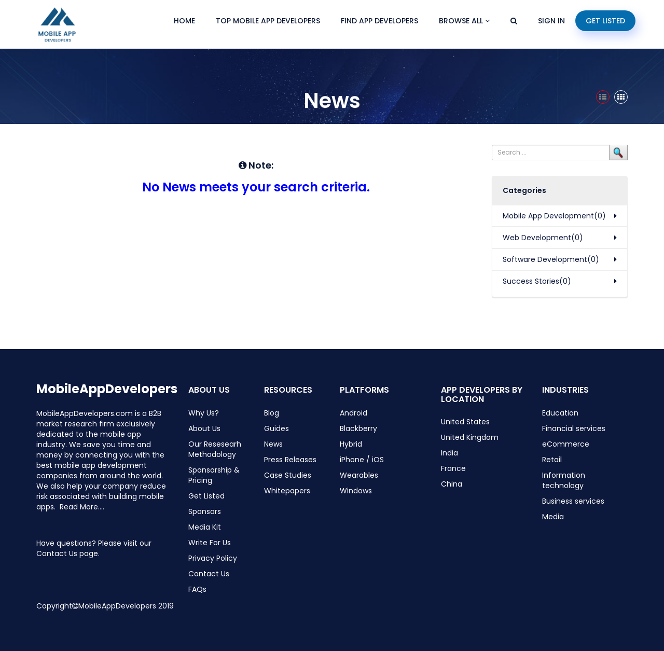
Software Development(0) (551, 259)
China (451, 484)
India (449, 453)
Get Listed (605, 21)
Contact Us (208, 574)
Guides (276, 428)
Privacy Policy (212, 558)
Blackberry (358, 428)
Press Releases (290, 459)
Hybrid (351, 444)
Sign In (551, 21)
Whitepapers (287, 491)
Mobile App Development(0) (554, 216)
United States (465, 422)
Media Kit (204, 527)
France (453, 468)
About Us (204, 428)
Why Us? (203, 413)
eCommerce (565, 444)
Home (184, 21)
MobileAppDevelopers (106, 388)
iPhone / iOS (362, 459)
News (273, 444)
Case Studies (287, 475)
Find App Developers (379, 21)
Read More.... (82, 507)
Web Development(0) (543, 237)
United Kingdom (470, 437)
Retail (552, 459)
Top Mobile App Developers (268, 21)
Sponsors (204, 511)
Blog (271, 413)
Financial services (573, 428)
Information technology (563, 480)
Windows (356, 491)
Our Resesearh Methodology (214, 449)
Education (560, 413)
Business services (573, 501)
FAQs (197, 589)
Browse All (464, 21)
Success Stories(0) (537, 281)
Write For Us (209, 542)
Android (353, 413)
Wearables (359, 475)
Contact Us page (67, 553)
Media (553, 516)
